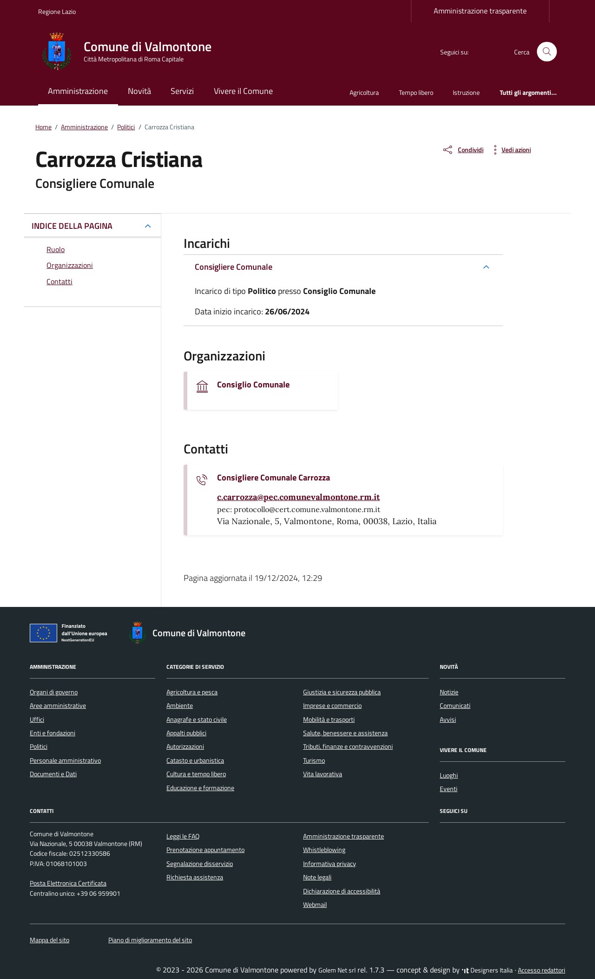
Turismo (314, 760)
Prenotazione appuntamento (205, 850)
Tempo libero (416, 92)
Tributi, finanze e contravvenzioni (348, 746)
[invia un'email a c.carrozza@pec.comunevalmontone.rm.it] (298, 497)
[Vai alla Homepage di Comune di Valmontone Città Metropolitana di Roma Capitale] (130, 52)
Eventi (448, 789)
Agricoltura (364, 92)
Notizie (449, 692)
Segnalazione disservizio (199, 864)
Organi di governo (54, 692)
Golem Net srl (337, 970)
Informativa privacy (329, 864)
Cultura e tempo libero (196, 774)
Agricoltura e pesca (192, 692)
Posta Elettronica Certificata (68, 883)
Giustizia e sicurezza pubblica (342, 692)
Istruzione (466, 92)
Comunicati (455, 705)
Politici (38, 746)
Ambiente (179, 705)
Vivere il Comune (243, 91)
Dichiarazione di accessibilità (341, 891)
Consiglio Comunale (253, 384)
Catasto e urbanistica (195, 760)
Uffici (37, 719)
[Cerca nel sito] (547, 52)
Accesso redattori (541, 970)
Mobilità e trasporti (329, 719)
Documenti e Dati (53, 774)
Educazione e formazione (200, 788)
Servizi (182, 91)
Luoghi (449, 775)
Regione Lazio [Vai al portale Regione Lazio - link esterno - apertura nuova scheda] (57, 11)
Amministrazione (78, 91)
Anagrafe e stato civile (196, 719)
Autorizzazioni (185, 746)
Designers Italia (487, 970)
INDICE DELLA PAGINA (72, 226)
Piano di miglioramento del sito (150, 940)
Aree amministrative (58, 705)
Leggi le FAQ (182, 836)
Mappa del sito (49, 940)
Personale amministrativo (65, 760)
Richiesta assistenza (194, 877)
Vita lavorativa (322, 774)
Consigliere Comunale (233, 266)
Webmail (315, 904)
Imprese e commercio (332, 705)
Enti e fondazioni (52, 733)
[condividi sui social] (462, 149)
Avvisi (448, 719)
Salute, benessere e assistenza (345, 733)
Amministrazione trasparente (480, 10)
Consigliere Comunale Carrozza (273, 477)
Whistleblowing (324, 850)
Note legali (317, 877)
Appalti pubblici (186, 733)
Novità (139, 91)
